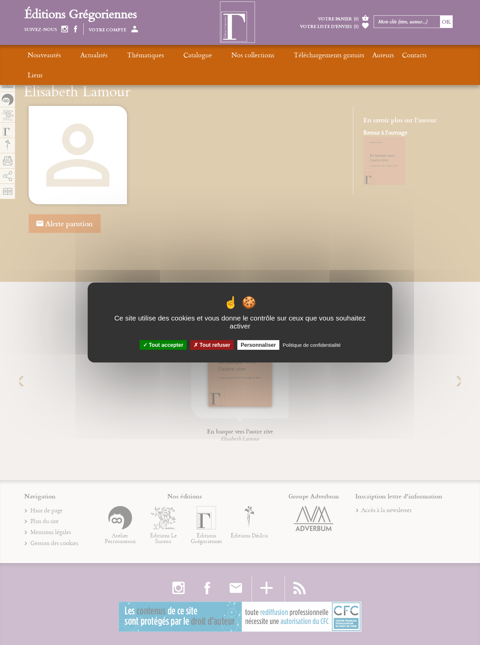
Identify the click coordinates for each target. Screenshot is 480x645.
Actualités (82, 55)
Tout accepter (163, 345)
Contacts (357, 55)
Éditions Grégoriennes (80, 14)
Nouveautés (44, 55)
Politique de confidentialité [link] (312, 345)
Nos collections (207, 55)
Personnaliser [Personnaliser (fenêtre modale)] (258, 345)
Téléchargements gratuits (272, 55)
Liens (385, 55)
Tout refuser (212, 345)
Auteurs (326, 55)
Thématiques (122, 55)
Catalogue (163, 55)
